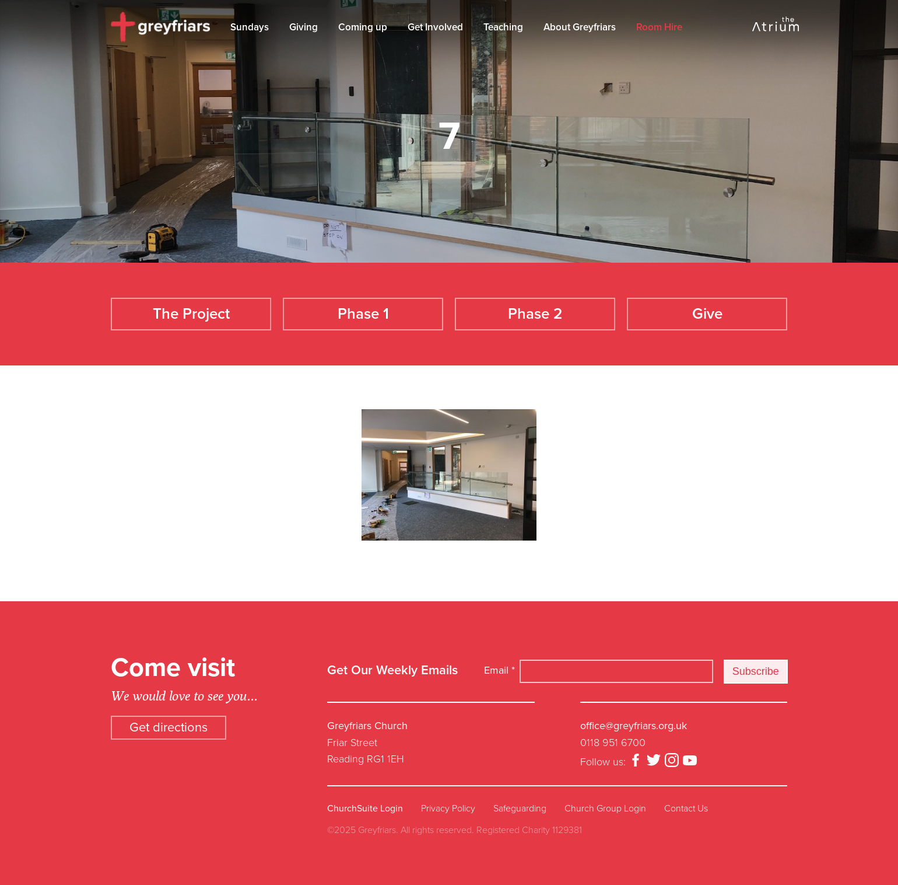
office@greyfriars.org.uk (633, 725)
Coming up (362, 27)
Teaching (503, 27)
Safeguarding (519, 808)
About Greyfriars (579, 27)
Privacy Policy (448, 808)
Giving (303, 27)
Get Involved (435, 27)
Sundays (249, 27)
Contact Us (686, 808)
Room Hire (659, 27)
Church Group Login (605, 808)
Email (499, 670)
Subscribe (755, 671)
